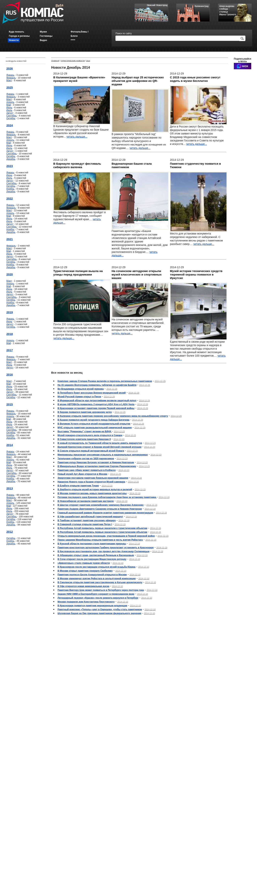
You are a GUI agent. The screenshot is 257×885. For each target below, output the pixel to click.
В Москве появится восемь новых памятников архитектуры (92, 493)
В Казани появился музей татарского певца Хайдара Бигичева (93, 420)
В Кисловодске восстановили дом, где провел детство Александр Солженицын (103, 551)
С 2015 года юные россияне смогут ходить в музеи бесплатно (195, 79)
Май (8, 105)
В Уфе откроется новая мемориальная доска (83, 586)
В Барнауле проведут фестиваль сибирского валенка (77, 165)
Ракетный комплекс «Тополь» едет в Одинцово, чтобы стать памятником (100, 609)
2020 (9, 274)
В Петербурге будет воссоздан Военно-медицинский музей (92, 392)
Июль (9, 110)
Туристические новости (73, 61)
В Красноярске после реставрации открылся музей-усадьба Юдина (96, 567)
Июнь (9, 107)
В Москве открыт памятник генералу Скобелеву (85, 570)
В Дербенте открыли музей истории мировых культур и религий (95, 489)
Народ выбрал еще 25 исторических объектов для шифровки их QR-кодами (138, 81)
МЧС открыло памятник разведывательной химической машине (95, 427)
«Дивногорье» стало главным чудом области (84, 563)
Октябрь (10, 118)
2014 (9, 445)
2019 (9, 312)
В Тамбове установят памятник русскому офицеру (87, 520)
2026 (9, 68)
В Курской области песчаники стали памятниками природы (92, 543)
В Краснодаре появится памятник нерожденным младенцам (92, 605)
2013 (9, 488)
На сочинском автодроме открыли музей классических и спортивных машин (137, 274)
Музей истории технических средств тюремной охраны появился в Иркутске (196, 274)
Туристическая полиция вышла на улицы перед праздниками (78, 272)
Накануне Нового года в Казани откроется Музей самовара (91, 481)
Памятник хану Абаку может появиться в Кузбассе (87, 470)
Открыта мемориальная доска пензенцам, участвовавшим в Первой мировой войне (106, 536)
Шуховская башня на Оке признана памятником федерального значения (99, 613)
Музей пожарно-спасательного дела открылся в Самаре (90, 435)
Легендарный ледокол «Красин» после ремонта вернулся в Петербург (98, 598)
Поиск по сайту (123, 33)
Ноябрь (10, 188)
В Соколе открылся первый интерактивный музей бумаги (91, 450)
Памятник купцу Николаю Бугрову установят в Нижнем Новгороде (96, 462)
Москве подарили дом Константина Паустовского (86, 601)
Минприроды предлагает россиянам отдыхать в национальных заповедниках (103, 454)
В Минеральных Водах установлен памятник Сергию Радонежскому (97, 466)
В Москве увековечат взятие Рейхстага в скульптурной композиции (97, 578)
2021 (9, 239)
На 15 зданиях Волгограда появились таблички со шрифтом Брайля (97, 385)
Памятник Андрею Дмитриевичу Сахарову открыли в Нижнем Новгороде (100, 509)
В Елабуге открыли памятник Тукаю (78, 485)
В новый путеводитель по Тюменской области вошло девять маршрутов (100, 443)
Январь (10, 75)
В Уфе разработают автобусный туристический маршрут (90, 516)
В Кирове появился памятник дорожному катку (85, 412)
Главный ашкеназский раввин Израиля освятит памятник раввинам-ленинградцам (105, 512)
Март (9, 80)
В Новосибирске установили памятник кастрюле (86, 501)
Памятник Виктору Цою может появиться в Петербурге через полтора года (101, 590)
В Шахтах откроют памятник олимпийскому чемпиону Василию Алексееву (101, 505)
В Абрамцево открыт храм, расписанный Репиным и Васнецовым (96, 555)
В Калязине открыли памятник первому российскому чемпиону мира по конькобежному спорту (113, 416)
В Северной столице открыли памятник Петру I (85, 524)
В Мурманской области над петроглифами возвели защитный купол (97, 400)
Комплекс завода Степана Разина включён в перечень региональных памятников (105, 381)
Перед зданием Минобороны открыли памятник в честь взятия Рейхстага (100, 539)
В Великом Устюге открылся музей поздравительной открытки (94, 423)
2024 (9, 125)
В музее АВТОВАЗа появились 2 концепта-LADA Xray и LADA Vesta (96, 404)
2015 (9, 404)
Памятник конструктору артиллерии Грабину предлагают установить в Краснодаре (106, 547)
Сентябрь (11, 115)
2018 (9, 334)
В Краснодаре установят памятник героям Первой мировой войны (96, 408)
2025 (9, 87)
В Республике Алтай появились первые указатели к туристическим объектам (102, 528)
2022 (9, 198)
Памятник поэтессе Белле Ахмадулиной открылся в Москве (92, 574)
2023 (9, 166)
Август (9, 113)
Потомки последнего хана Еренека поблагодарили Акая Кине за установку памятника (107, 497)
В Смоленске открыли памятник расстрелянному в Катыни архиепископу (100, 582)
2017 (9, 350)
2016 (9, 374)
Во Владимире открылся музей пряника (81, 389)
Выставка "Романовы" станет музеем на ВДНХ (85, 431)
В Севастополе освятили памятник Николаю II (84, 439)
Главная (55, 61)
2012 (9, 531)
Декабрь (10, 159)
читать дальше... (76, 136)
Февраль (11, 77)
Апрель (10, 102)
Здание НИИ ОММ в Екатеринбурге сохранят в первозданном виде (96, 594)
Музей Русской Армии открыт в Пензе (79, 396)
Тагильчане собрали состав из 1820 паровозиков (86, 458)
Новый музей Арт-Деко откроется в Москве (82, 474)
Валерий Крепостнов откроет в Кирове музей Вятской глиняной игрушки (99, 447)
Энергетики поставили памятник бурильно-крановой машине (93, 478)
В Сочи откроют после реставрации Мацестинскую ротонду (92, 559)
